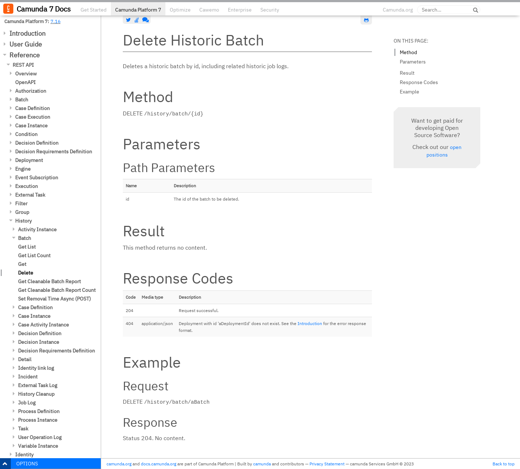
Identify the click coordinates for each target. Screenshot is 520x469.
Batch (21, 99)
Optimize (180, 9)
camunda (262, 463)
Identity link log (36, 368)
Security (269, 9)
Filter (21, 203)
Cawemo (209, 9)
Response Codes (419, 82)
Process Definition (39, 411)
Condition (26, 134)
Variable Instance (38, 446)
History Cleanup (36, 394)
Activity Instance (37, 229)
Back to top (504, 463)
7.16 (56, 21)
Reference (24, 55)
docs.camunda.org (158, 463)
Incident (28, 376)
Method (408, 52)
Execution (26, 186)
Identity (24, 454)
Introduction (27, 33)
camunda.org (119, 463)
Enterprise (240, 9)
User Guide (25, 44)
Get (22, 264)
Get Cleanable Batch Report (49, 281)
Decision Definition (36, 143)
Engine (23, 169)
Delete (25, 272)
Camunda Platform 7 (138, 9)
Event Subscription (36, 177)
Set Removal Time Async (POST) (54, 298)
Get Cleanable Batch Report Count (57, 290)
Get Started (94, 9)
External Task (30, 195)
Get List (27, 247)
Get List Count (34, 255)
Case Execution (32, 117)
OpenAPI (25, 82)
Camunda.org (398, 9)
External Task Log (37, 385)
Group (22, 212)
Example (409, 91)
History (23, 221)
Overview (26, 73)
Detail (24, 359)
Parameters (413, 61)
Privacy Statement (326, 463)
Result (407, 73)
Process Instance (37, 420)
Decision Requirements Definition (53, 151)
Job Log (26, 402)
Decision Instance (38, 342)
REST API (23, 65)
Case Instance (31, 125)
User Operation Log (39, 437)
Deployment (29, 160)
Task (23, 428)
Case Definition (32, 108)
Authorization (30, 91)
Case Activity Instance (43, 324)
